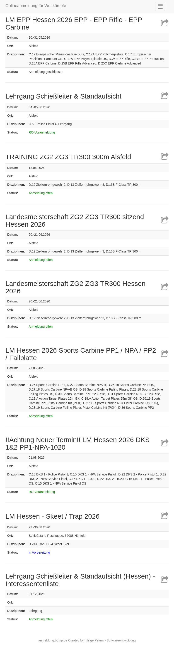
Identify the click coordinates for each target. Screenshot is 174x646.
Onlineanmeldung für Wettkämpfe (35, 5)
